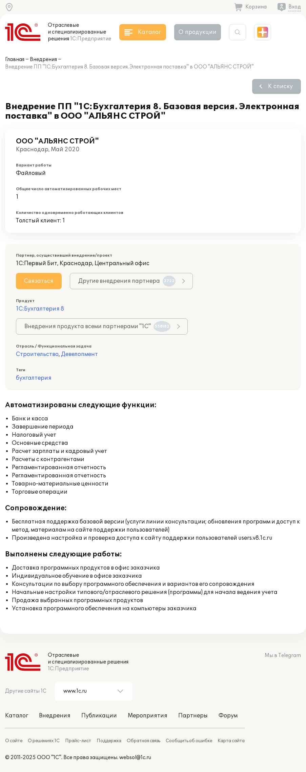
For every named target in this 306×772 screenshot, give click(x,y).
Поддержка (109, 741)
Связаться (39, 281)
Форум (228, 715)
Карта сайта (231, 741)
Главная (14, 59)
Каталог (16, 715)
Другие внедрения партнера (127, 281)
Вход (294, 7)
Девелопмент (79, 354)
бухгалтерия (34, 378)
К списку (280, 86)
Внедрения (43, 59)
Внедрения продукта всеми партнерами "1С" (97, 326)
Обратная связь (143, 741)
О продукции (198, 32)
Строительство (37, 354)
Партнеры (193, 715)
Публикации (99, 715)
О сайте (13, 741)
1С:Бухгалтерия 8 (40, 308)
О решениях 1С (44, 741)
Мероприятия (147, 715)
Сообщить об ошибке (189, 741)
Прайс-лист (78, 741)
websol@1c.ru (135, 757)
